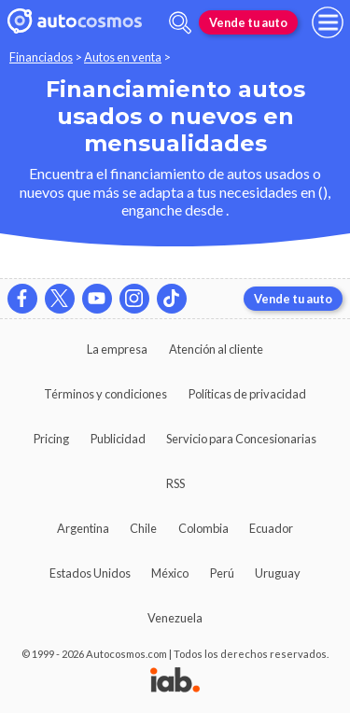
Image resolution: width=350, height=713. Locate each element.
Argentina (83, 528)
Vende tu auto (248, 22)
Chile (143, 528)
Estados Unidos (90, 573)
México (170, 573)
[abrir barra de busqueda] (180, 23)
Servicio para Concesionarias (241, 438)
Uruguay (278, 573)
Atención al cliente (216, 349)
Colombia (203, 528)
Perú (222, 573)
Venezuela (175, 617)
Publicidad (118, 438)
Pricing (51, 438)
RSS (175, 483)
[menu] (327, 22)
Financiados (41, 56)
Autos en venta (122, 56)
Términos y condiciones (105, 393)
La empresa (117, 349)
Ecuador (271, 528)
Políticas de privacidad (247, 393)
